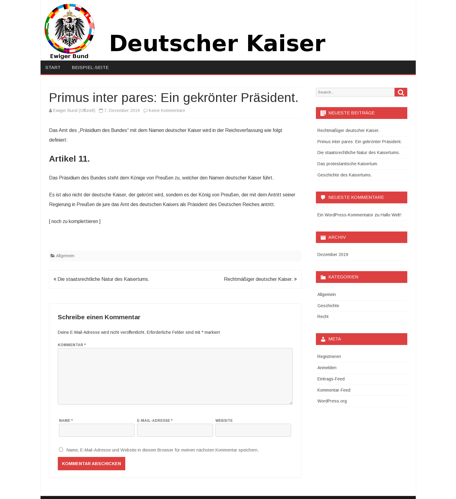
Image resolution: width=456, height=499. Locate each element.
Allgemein (65, 255)
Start (53, 67)
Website (224, 421)
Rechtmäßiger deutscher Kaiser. (260, 279)
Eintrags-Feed (331, 378)
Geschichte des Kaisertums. (344, 174)
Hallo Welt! (391, 214)
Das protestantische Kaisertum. (347, 163)
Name (66, 421)
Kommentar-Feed (333, 390)
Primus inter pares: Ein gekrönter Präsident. (359, 141)
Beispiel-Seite (90, 67)
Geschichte (328, 305)
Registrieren (329, 356)
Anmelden (326, 367)
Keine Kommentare (167, 110)
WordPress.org (332, 401)
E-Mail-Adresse (154, 421)
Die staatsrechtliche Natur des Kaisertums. (101, 279)
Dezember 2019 (332, 254)
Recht (323, 316)
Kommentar (72, 345)
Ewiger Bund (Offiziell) (74, 110)
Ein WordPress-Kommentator (345, 214)
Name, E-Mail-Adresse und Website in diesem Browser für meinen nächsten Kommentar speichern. (163, 450)
